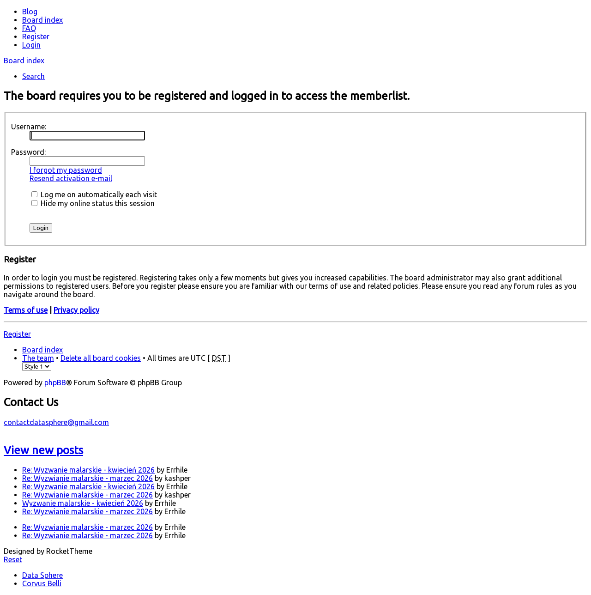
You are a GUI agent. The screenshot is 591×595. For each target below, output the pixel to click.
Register (17, 334)
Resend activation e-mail (71, 178)
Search (33, 76)
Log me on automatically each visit (94, 194)
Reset (13, 559)
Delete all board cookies (100, 358)
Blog (29, 11)
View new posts (43, 450)
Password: (28, 152)
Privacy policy (76, 310)
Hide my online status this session (93, 203)
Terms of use (26, 310)
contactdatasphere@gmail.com (56, 422)
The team (38, 358)
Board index (24, 60)
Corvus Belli (41, 583)
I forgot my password (66, 170)
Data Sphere (42, 575)
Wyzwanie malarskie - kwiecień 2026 (82, 503)
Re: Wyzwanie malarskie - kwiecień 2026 (88, 470)
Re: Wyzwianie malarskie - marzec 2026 (87, 478)
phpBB (55, 382)
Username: (28, 126)
